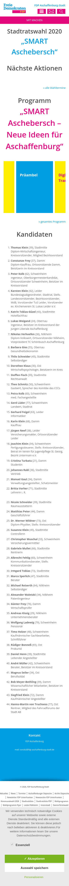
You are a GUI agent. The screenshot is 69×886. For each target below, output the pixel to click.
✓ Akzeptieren (34, 858)
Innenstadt (45, 805)
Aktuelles (4, 793)
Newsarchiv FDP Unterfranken (49, 797)
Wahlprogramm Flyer (12, 805)
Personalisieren (33, 877)
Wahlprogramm (61, 801)
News (13, 793)
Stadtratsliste (27, 801)
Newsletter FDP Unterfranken (20, 797)
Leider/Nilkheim (31, 805)
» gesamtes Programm (52, 221)
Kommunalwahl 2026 (10, 801)
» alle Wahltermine (54, 88)
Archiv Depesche (62, 793)
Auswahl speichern (34, 868)
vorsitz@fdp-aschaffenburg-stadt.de (37, 749)
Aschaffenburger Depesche (40, 793)
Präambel (29, 174)
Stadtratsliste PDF (44, 801)
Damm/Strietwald (60, 805)
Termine (22, 793)
